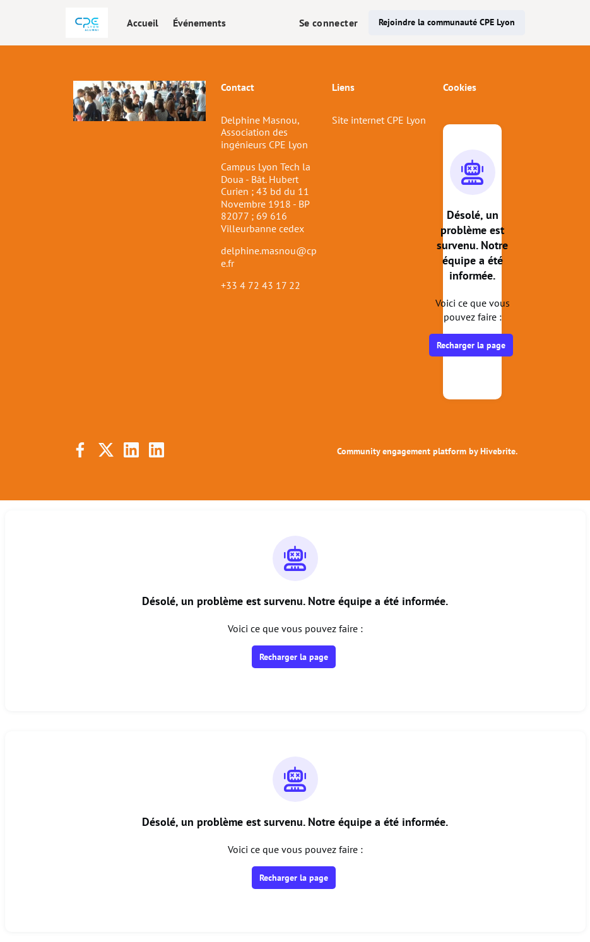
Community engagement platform (401, 451)
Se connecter (328, 22)
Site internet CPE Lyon (379, 120)
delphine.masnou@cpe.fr (269, 256)
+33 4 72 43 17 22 (260, 285)
